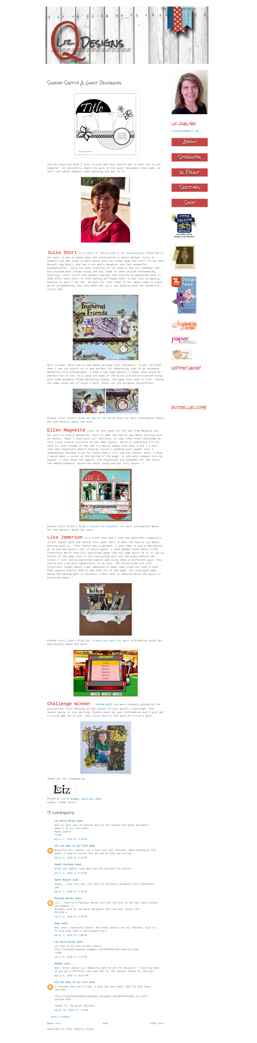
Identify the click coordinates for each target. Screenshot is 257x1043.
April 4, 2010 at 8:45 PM (71, 857)
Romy (57, 923)
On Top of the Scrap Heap (105, 418)
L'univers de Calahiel (102, 526)
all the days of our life (71, 846)
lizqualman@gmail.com (185, 131)
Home (105, 1023)
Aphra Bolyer (63, 880)
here (105, 715)
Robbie (59, 963)
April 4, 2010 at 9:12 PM (71, 873)
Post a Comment (61, 1017)
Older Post (157, 1023)
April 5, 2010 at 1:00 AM (71, 935)
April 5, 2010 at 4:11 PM (71, 957)
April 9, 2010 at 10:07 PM (71, 975)
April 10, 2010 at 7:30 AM (71, 1010)
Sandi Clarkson (64, 864)
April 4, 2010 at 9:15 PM (71, 891)
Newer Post (54, 1023)
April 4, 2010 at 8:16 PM (71, 839)
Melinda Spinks (64, 898)
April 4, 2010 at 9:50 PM (71, 916)
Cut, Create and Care (101, 640)
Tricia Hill (103, 704)
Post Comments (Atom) (80, 1029)
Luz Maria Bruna (65, 821)
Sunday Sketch (67, 802)
